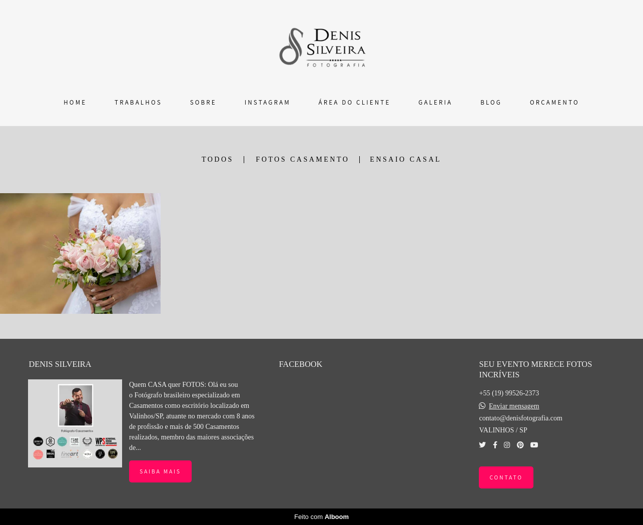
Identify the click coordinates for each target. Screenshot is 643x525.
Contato (505, 477)
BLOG (491, 102)
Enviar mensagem (514, 406)
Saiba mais (160, 471)
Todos (218, 159)
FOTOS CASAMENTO (302, 159)
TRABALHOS (138, 102)
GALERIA (435, 102)
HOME (75, 102)
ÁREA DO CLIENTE (355, 102)
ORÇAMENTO (554, 102)
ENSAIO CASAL (405, 159)
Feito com (321, 516)
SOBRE (203, 102)
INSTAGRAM (268, 102)
